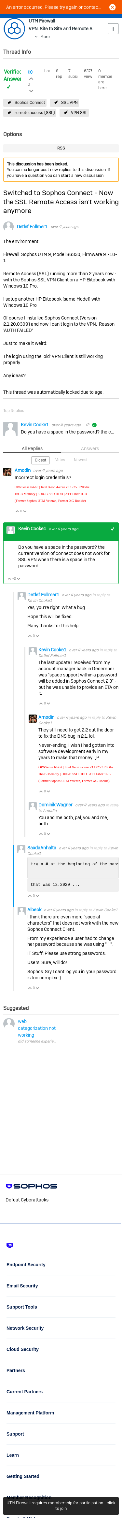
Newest (81, 459)
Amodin (23, 470)
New (113, 28)
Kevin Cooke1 (35, 425)
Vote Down (25, 512)
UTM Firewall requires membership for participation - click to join (61, 1505)
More (45, 36)
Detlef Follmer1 (32, 227)
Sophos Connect (30, 102)
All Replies (32, 448)
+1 (112, 528)
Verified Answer (13, 75)
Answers (90, 448)
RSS (61, 148)
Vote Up (17, 512)
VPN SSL (79, 112)
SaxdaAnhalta (42, 848)
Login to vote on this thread (31, 77)
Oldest (40, 460)
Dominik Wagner (56, 805)
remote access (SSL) (35, 112)
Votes (60, 459)
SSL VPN (69, 102)
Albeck (34, 910)
